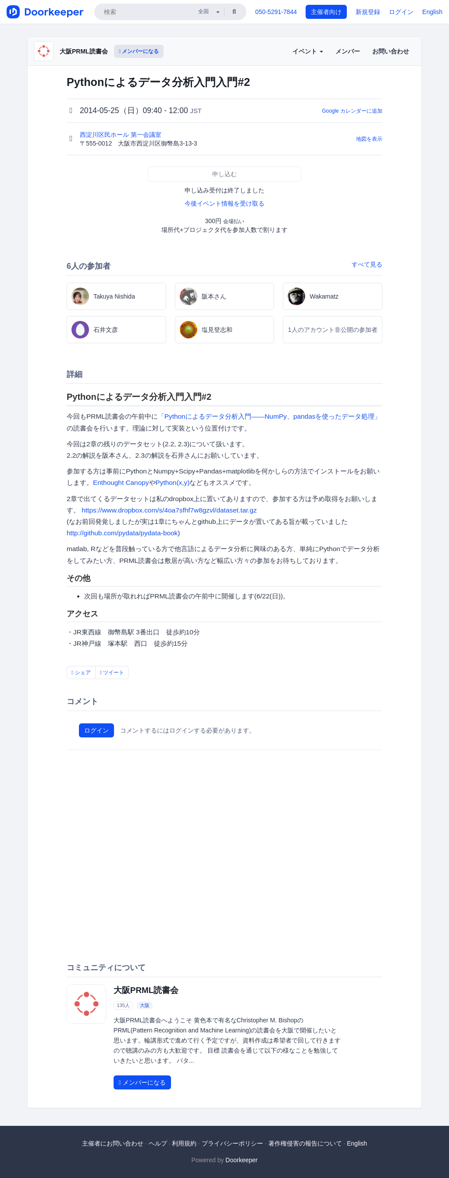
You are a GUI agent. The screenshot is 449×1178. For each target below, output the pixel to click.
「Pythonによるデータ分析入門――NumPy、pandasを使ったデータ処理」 (269, 416)
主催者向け (326, 11)
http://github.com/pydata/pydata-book (122, 533)
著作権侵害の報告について (305, 1143)
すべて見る (367, 264)
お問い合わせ (390, 51)
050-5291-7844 (276, 11)
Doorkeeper (241, 1160)
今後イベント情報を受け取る (224, 203)
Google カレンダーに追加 (352, 111)
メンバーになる (139, 51)
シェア (81, 672)
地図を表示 (369, 139)
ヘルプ (158, 1143)
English (432, 11)
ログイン (401, 11)
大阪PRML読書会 (84, 51)
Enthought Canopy (121, 482)
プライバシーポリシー (232, 1143)
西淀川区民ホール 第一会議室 (121, 134)
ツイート (112, 672)
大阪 (145, 1005)
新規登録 (368, 11)
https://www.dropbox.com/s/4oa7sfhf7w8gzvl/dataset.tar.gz (169, 510)
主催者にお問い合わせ (112, 1143)
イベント (307, 51)
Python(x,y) (173, 482)
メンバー (347, 51)
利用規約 (184, 1143)
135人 (123, 1005)
